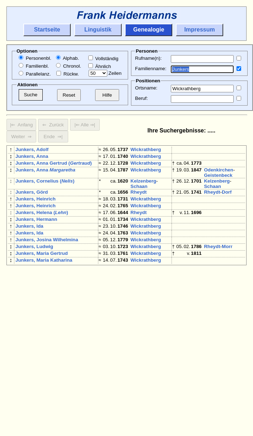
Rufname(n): (148, 58)
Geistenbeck (218, 179)
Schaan (139, 190)
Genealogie (148, 29)
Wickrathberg (146, 149)
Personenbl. (35, 58)
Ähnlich (99, 66)
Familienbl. (34, 66)
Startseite (47, 29)
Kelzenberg (143, 185)
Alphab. (67, 58)
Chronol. (68, 66)
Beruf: (141, 98)
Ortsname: (146, 88)
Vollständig (103, 58)
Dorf (226, 196)
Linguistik (98, 29)
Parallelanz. (35, 74)
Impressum (199, 29)
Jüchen (139, 287)
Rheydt (139, 196)
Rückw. (67, 74)
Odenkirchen (218, 174)
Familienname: (150, 68)
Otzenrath (142, 344)
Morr (227, 262)
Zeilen (105, 73)
